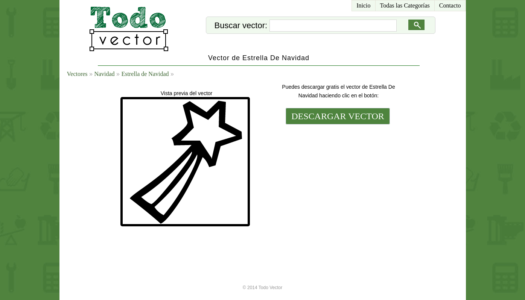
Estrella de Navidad (145, 74)
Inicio (363, 5)
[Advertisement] (337, 177)
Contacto (450, 5)
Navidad (104, 74)
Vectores (77, 74)
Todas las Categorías (405, 5)
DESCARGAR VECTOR (337, 116)
